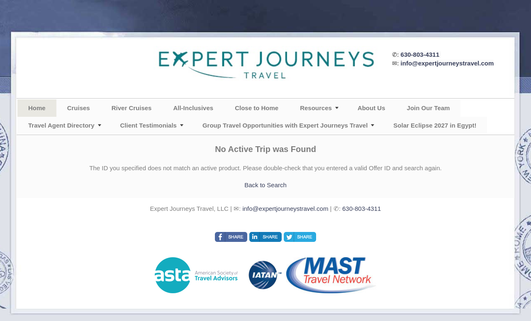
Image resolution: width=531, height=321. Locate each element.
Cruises (78, 107)
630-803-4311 (420, 54)
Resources (316, 107)
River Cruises (132, 107)
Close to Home (256, 107)
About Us (371, 107)
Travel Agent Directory (61, 125)
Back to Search (265, 184)
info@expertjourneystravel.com (447, 63)
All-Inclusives (193, 107)
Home (37, 107)
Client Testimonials (148, 125)
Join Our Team (428, 107)
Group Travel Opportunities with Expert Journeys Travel (285, 125)
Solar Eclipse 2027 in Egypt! (434, 125)
